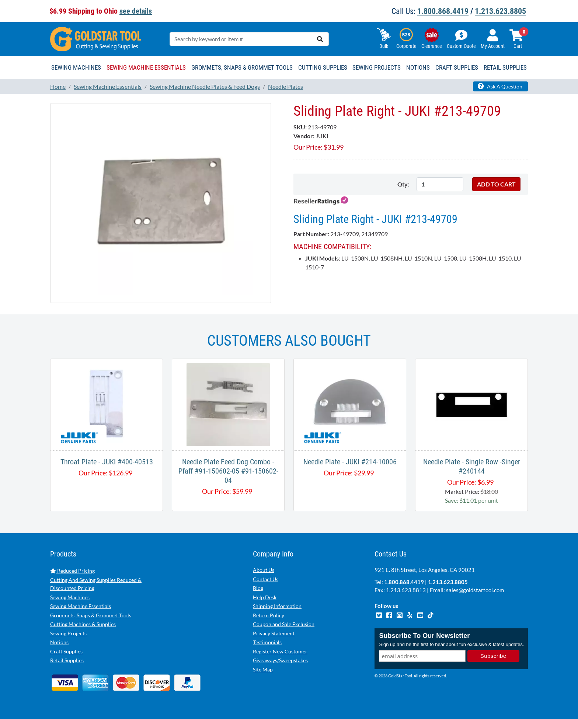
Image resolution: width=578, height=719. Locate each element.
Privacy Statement (274, 633)
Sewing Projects (68, 633)
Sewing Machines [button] (76, 67)
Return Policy (268, 615)
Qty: (403, 184)
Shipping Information (277, 606)
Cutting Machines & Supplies (83, 624)
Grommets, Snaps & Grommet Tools (90, 615)
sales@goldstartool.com (475, 590)
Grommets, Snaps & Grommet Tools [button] (242, 67)
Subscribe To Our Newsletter (424, 635)
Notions (59, 642)
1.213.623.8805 (500, 11)
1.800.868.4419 (443, 11)
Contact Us (265, 579)
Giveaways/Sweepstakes (280, 660)
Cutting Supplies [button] (322, 67)
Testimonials (267, 642)
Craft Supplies (66, 651)
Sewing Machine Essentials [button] (146, 67)
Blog (258, 588)
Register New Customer (280, 651)
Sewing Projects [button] (376, 67)
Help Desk (264, 597)
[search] (320, 39)
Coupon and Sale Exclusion (283, 624)
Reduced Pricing (72, 571)
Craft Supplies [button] (456, 67)
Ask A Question (500, 86)
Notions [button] (418, 67)
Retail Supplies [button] (505, 67)
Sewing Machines (70, 597)
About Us (263, 570)
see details (135, 11)
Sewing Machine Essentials (80, 606)
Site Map (263, 669)
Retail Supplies (67, 660)
